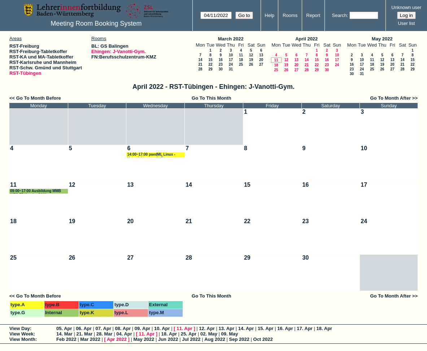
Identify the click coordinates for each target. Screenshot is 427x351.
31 (231, 69)
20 (261, 60)
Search (339, 15)
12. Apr (207, 328)
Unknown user (406, 7)
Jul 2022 (191, 339)
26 (251, 64)
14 (200, 60)
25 (241, 64)
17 (231, 60)
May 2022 (382, 39)
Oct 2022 (263, 339)
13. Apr (227, 328)
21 (200, 64)
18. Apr (324, 328)
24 (231, 64)
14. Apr (246, 328)
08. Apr (123, 328)
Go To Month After (390, 98)
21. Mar (84, 334)
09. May (229, 334)
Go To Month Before (38, 98)
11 (241, 55)
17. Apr (305, 328)
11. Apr (184, 328)
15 (210, 60)
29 (210, 69)
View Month (22, 339)
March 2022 (231, 39)
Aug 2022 (214, 339)
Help (269, 15)
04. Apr (124, 334)
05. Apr (64, 328)
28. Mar (104, 334)
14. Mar (64, 334)
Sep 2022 (239, 339)
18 (241, 60)
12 (251, 55)
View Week (21, 334)
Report (313, 15)
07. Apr (103, 328)
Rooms (290, 15)
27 (261, 64)
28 (200, 69)
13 (261, 55)
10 (231, 55)
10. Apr (162, 328)
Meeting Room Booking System (96, 23)
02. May (208, 334)
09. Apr (143, 328)
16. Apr (285, 328)
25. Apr (189, 334)
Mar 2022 (90, 339)
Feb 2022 (66, 339)
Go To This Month (211, 98)
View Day (19, 328)
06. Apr (84, 328)
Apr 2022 (117, 339)
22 (210, 64)
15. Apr (266, 328)
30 (221, 69)
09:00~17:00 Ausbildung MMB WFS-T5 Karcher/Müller (35, 191)
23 (221, 64)
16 (221, 60)
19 (251, 60)
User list (406, 23)
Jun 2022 (168, 339)
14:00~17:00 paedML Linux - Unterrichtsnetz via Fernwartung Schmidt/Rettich (154, 154)
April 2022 (306, 39)
